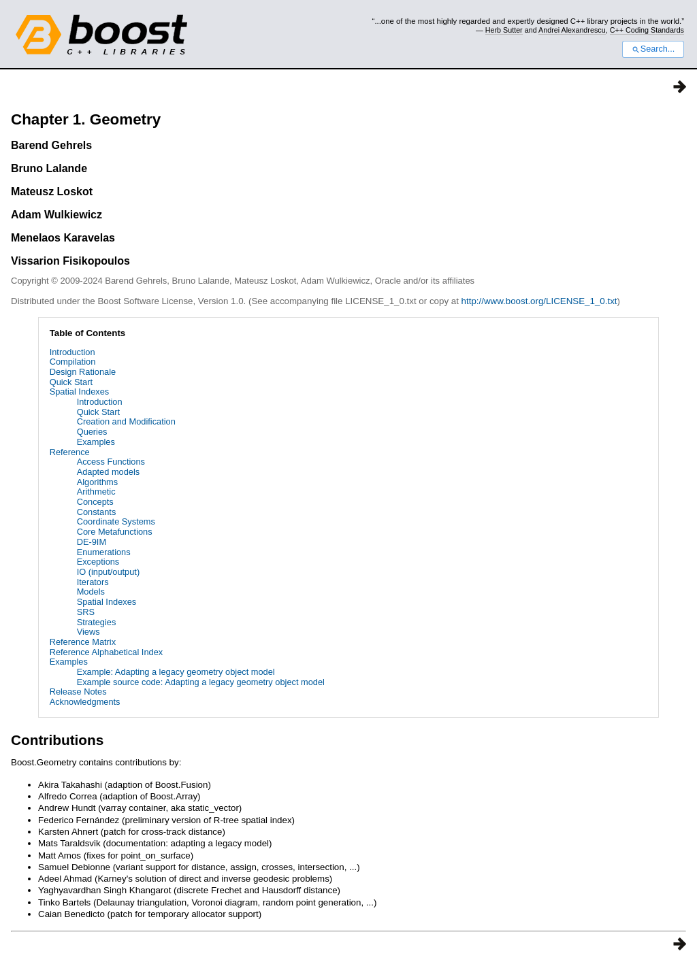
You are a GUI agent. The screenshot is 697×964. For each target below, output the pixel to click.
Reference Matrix (83, 642)
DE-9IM (91, 542)
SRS (86, 612)
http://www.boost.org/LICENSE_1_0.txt (539, 301)
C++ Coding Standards (647, 30)
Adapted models (108, 472)
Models (91, 591)
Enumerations (104, 552)
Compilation (73, 361)
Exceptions (98, 561)
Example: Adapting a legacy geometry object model (176, 672)
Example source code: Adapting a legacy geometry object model (201, 682)
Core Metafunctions (114, 532)
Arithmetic (96, 491)
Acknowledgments (85, 702)
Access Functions (111, 461)
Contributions (57, 740)
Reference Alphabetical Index (106, 652)
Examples (96, 442)
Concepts (95, 502)
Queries (92, 432)
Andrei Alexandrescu (572, 30)
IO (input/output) (108, 572)
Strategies (96, 622)
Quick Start (71, 382)
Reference (70, 452)
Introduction (72, 352)
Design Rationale (83, 372)
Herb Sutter (504, 30)
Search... (653, 49)
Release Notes (78, 691)
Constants (96, 512)
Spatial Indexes (80, 391)
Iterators (93, 582)
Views (88, 632)
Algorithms (97, 482)
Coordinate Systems (116, 521)
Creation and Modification (126, 421)
